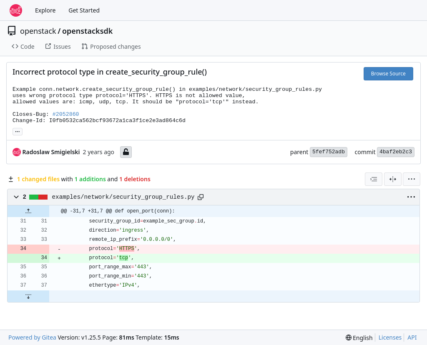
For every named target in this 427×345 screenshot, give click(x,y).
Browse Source (388, 73)
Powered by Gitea (32, 337)
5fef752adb (328, 152)
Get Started (84, 10)
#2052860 (66, 114)
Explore (45, 10)
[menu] (411, 179)
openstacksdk (87, 31)
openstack (38, 31)
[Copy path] (200, 197)
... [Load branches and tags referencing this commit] (17, 131)
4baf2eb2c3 (395, 152)
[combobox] (373, 179)
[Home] (16, 10)
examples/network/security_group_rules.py (123, 197)
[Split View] (393, 179)
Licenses (390, 337)
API (412, 337)
